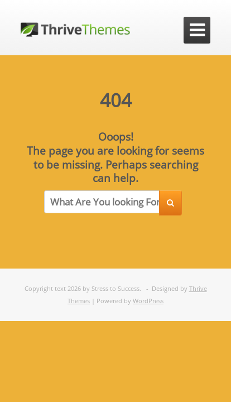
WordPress (148, 300)
